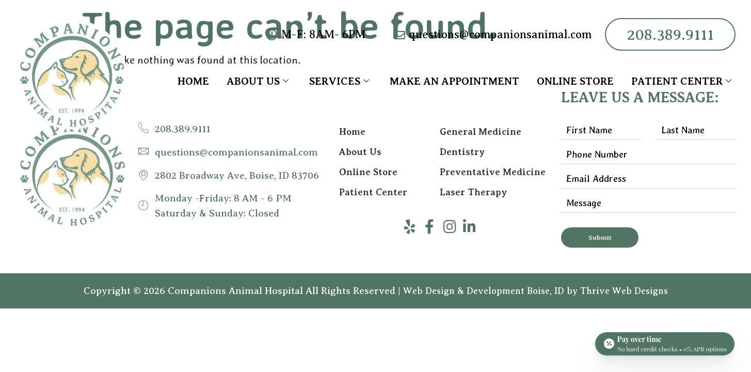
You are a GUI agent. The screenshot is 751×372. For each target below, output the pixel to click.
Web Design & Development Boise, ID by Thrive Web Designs (535, 291)
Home (193, 81)
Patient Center (681, 81)
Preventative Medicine (493, 173)
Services (339, 81)
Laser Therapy (473, 194)
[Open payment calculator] (664, 342)
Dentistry (462, 152)
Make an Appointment (454, 81)
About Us (258, 81)
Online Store (575, 81)
